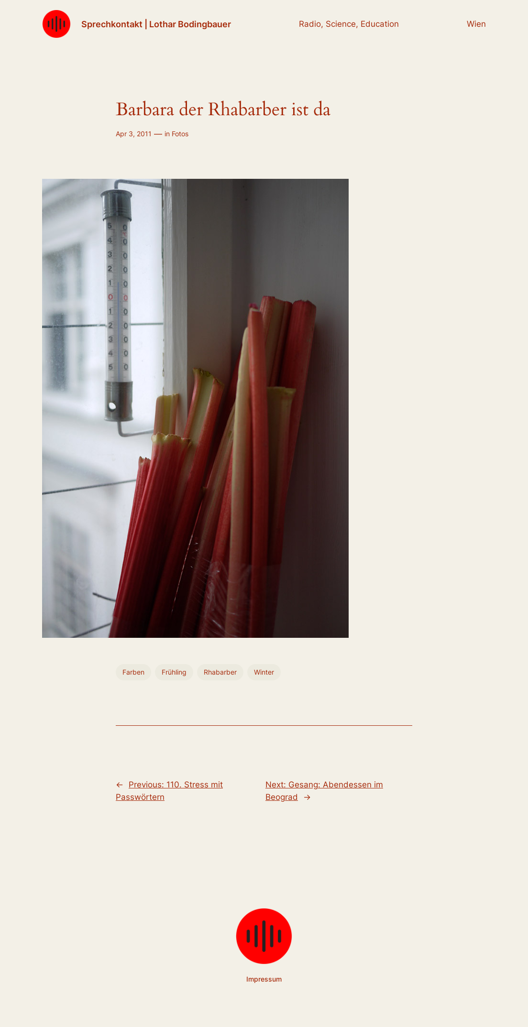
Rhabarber (220, 672)
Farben (133, 672)
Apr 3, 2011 (134, 134)
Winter (264, 672)
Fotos (180, 134)
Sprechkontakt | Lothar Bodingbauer (156, 24)
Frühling (174, 672)
